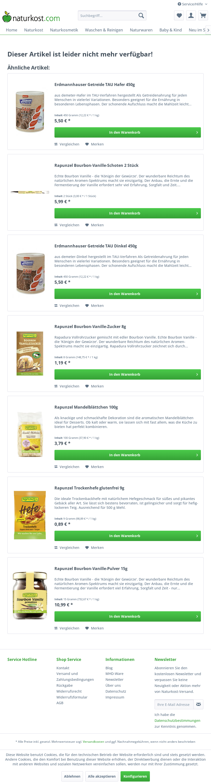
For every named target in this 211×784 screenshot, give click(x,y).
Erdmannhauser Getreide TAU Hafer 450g (94, 84)
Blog (109, 668)
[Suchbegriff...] (112, 15)
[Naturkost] (34, 30)
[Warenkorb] (203, 15)
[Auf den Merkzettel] (94, 144)
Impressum (115, 697)
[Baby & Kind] (170, 30)
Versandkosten (93, 742)
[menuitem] (112, 15)
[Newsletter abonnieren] (198, 704)
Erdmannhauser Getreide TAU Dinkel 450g (95, 246)
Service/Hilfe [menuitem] (191, 4)
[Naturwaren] (141, 30)
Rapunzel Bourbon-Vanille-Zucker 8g (90, 326)
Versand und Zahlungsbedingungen (75, 676)
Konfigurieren (135, 776)
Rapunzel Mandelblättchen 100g (86, 407)
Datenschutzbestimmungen (177, 720)
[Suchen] (141, 15)
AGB (59, 702)
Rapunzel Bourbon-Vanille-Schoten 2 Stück (96, 165)
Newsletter (114, 679)
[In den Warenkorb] (127, 132)
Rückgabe (64, 685)
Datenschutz (116, 691)
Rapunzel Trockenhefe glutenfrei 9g (89, 488)
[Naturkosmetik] (64, 30)
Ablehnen (72, 776)
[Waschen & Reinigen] (104, 30)
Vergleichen (66, 144)
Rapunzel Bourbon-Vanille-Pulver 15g (90, 568)
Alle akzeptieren (102, 776)
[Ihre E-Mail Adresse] (174, 704)
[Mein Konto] (191, 15)
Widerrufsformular (72, 697)
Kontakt (62, 668)
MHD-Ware (114, 673)
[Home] (11, 30)
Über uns (113, 685)
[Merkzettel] (179, 15)
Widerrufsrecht (69, 691)
